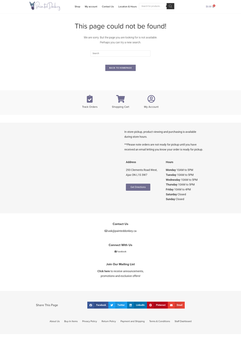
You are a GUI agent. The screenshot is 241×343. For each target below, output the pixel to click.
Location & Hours (127, 6)
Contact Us (108, 6)
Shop (77, 6)
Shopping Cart (120, 108)
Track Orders (89, 108)
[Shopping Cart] (120, 100)
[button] (98, 306)
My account (91, 6)
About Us (55, 322)
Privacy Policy (89, 322)
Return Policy (109, 322)
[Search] (170, 6)
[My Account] (151, 100)
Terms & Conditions (159, 322)
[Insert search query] (120, 53)
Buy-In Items (71, 322)
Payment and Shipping (132, 322)
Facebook (121, 252)
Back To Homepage (120, 69)
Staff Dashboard (183, 322)
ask (122, 232)
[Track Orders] (90, 100)
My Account (151, 108)
